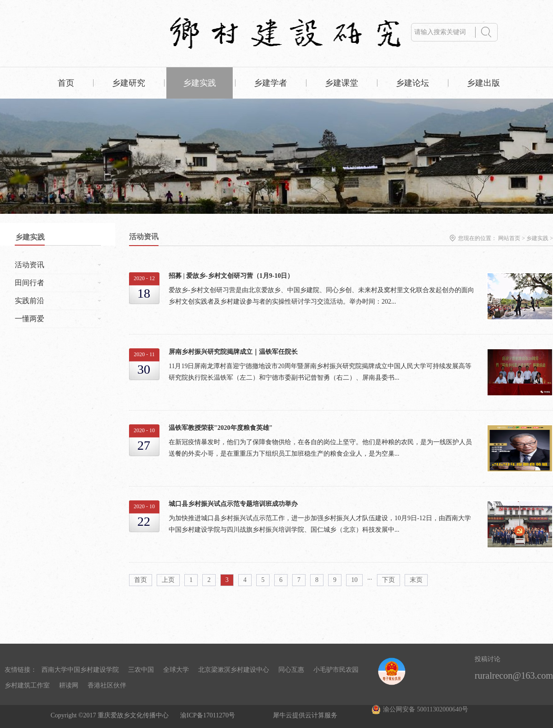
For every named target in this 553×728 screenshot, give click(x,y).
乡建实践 (537, 238)
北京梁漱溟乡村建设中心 (233, 669)
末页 (416, 579)
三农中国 (141, 669)
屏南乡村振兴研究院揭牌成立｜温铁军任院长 (233, 351)
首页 (66, 83)
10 (354, 579)
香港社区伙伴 (107, 685)
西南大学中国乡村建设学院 (80, 669)
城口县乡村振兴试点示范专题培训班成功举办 (233, 503)
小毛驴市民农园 (336, 669)
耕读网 (68, 685)
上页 (168, 579)
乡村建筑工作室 (27, 685)
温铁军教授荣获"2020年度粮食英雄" (221, 427)
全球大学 (176, 669)
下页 (388, 579)
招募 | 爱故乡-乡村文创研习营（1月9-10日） (231, 275)
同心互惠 (291, 669)
